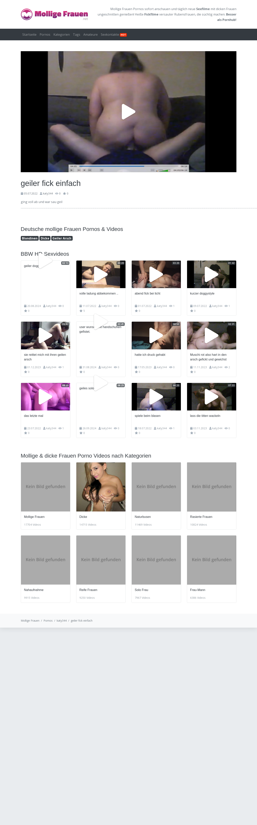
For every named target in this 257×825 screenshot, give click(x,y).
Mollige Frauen (34, 516)
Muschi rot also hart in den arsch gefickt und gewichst (208, 357)
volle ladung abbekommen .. (98, 293)
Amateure (90, 34)
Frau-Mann (197, 590)
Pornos (45, 34)
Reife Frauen (88, 590)
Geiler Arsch (61, 238)
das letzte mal (33, 415)
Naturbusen (143, 516)
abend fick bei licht (147, 293)
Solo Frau (141, 590)
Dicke (45, 238)
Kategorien (61, 34)
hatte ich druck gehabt (150, 354)
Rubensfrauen (184, 14)
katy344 (48, 193)
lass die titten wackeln (205, 415)
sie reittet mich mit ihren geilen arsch (45, 357)
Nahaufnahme (34, 590)
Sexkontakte (114, 34)
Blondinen (29, 238)
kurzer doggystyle (202, 293)
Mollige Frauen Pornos (127, 9)
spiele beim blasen (148, 415)
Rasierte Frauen (201, 516)
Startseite (29, 34)
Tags (76, 34)
